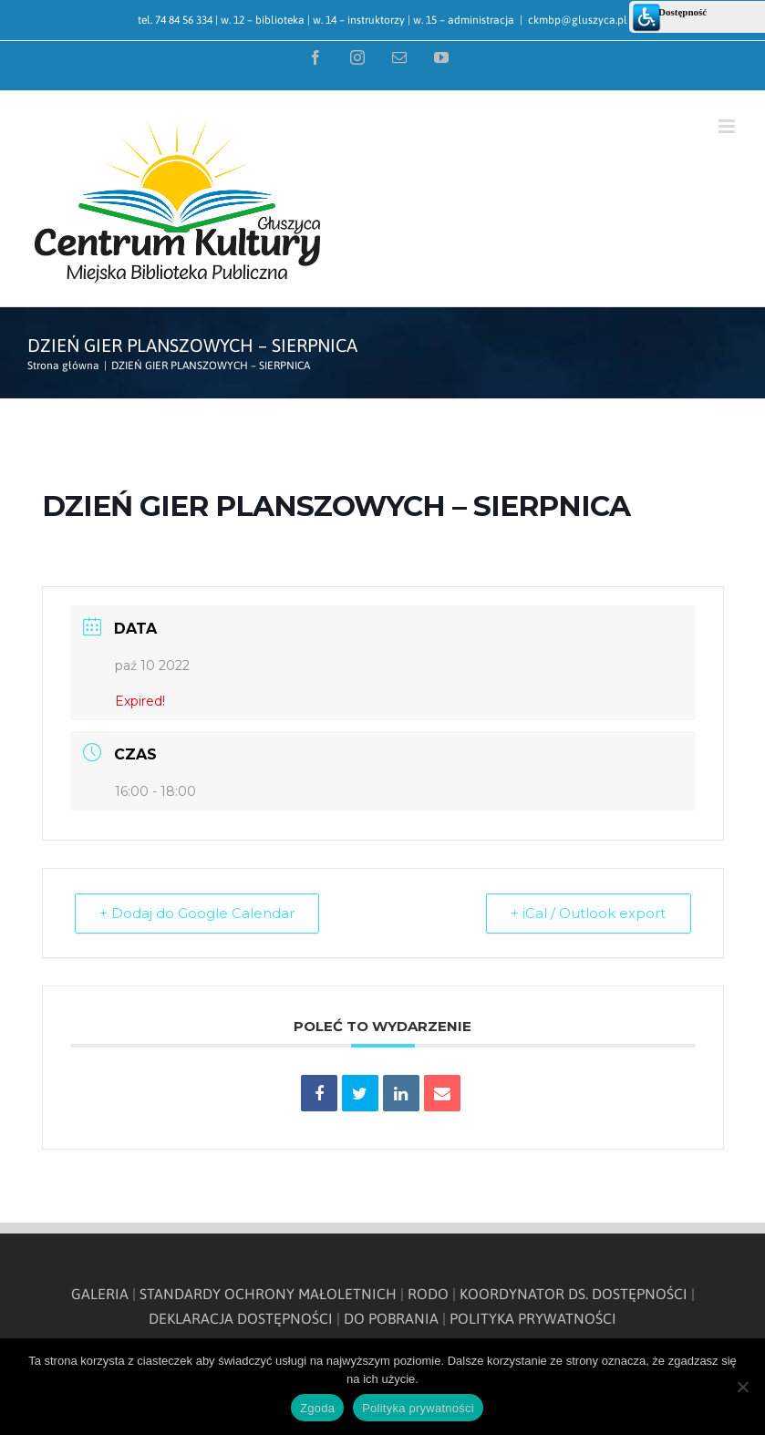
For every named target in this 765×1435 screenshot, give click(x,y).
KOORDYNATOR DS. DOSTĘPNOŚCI (573, 1293)
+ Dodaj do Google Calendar (198, 913)
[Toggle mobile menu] (728, 126)
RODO (428, 1293)
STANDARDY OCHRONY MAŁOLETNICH (268, 1293)
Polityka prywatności (418, 1408)
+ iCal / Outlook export (587, 913)
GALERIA (100, 1293)
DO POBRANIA (391, 1318)
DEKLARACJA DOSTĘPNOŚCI (241, 1318)
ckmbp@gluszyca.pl (577, 20)
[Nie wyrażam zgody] (742, 1387)
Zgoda (317, 1408)
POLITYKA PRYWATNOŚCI (533, 1318)
